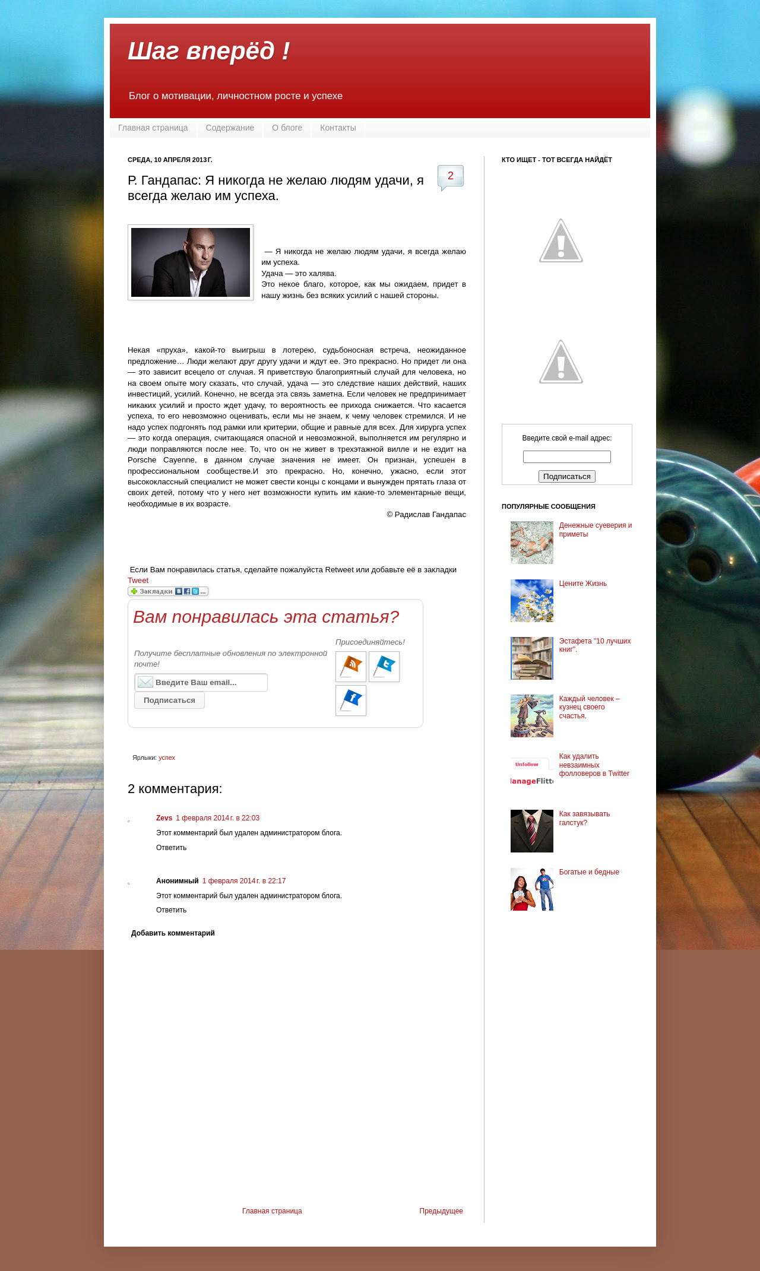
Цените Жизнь (583, 583)
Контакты (338, 127)
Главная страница (153, 127)
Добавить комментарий (173, 933)
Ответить (171, 848)
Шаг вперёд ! (209, 51)
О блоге (287, 127)
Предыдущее (441, 1211)
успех (167, 757)
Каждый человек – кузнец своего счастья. (589, 707)
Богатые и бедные (589, 872)
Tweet (138, 580)
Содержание (230, 127)
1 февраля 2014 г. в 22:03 (217, 818)
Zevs (164, 818)
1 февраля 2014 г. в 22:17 (244, 881)
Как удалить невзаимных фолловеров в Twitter (594, 765)
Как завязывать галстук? (584, 818)
